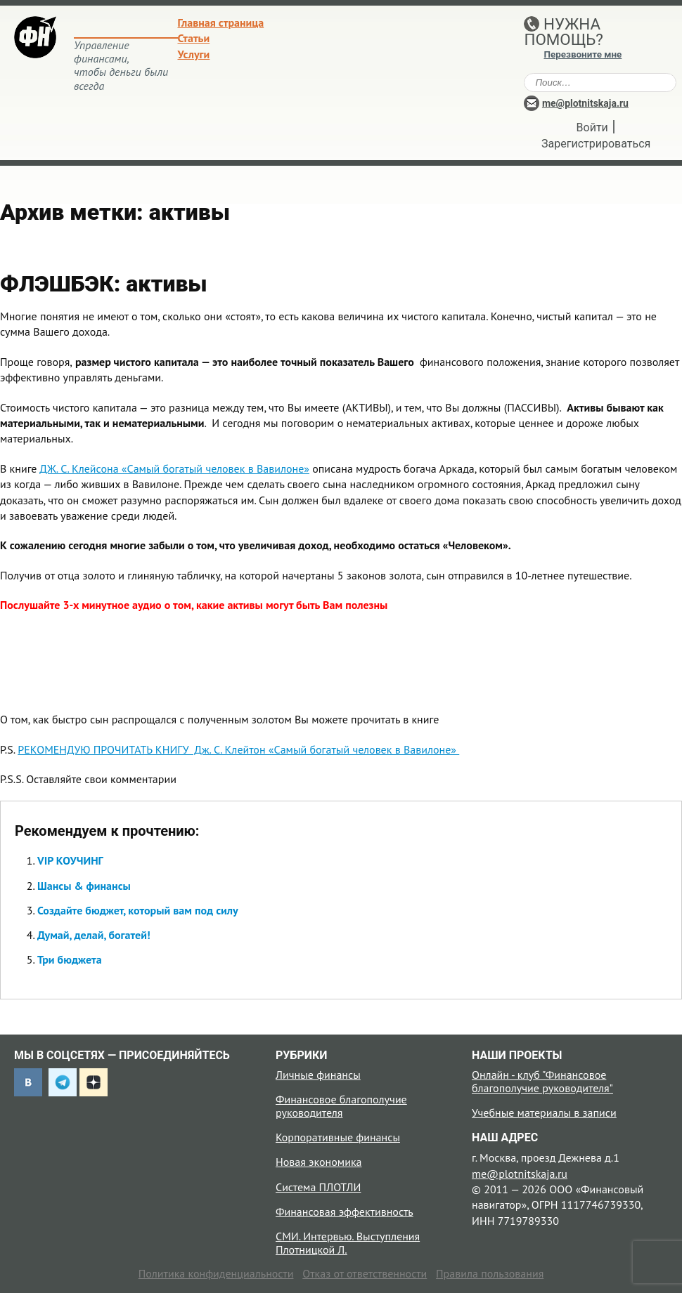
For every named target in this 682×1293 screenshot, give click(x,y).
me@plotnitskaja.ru (585, 103)
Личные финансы (318, 1075)
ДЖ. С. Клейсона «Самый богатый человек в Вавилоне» (174, 468)
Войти (592, 127)
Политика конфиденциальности (216, 1273)
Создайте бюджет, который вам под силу (137, 910)
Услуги (194, 54)
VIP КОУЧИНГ (70, 860)
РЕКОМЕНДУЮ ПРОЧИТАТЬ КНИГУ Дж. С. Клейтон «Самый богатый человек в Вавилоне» (238, 749)
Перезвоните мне (582, 54)
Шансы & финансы (84, 886)
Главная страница (221, 22)
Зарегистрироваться (595, 143)
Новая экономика (318, 1162)
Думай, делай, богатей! (93, 935)
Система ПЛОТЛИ (318, 1187)
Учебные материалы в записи (544, 1112)
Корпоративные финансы (338, 1137)
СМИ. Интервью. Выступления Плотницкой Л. (348, 1242)
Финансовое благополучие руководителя (341, 1106)
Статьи (194, 38)
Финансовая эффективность (344, 1212)
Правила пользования (489, 1273)
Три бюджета (69, 959)
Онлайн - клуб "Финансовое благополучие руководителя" (542, 1081)
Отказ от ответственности (364, 1273)
